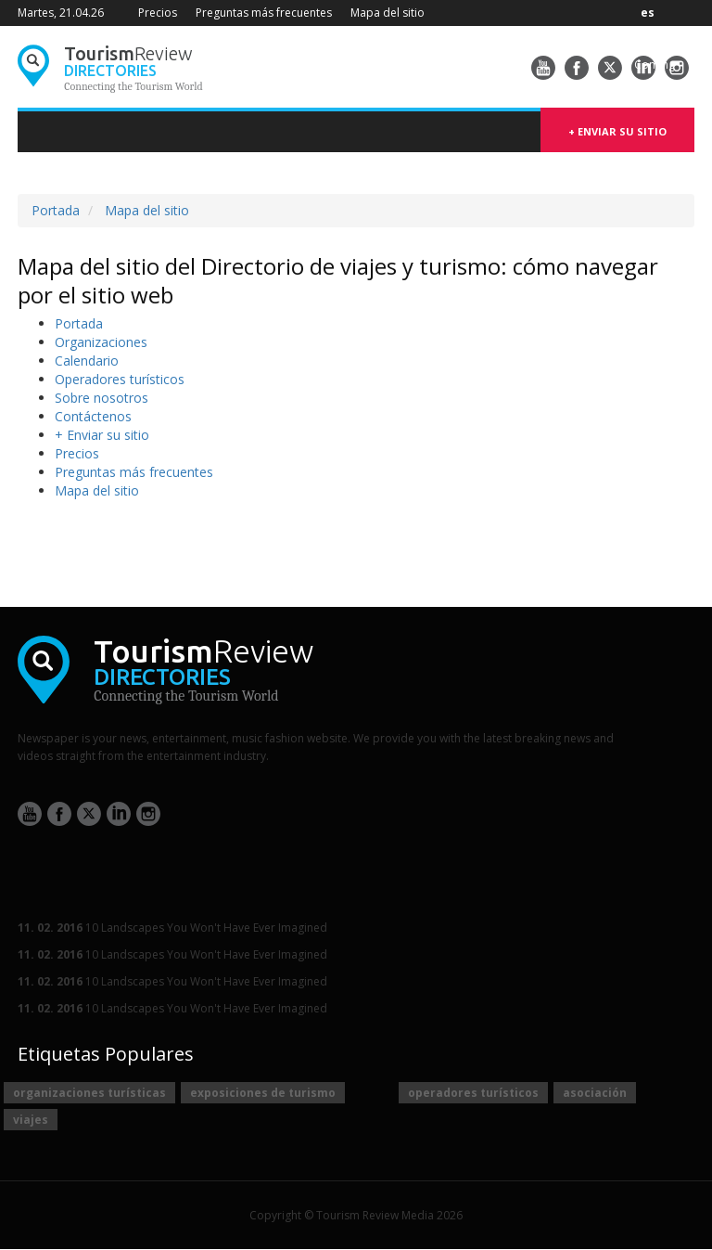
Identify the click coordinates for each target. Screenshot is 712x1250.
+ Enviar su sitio (617, 131)
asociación (595, 1093)
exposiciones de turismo (263, 1093)
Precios (157, 12)
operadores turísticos (473, 1093)
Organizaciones (101, 342)
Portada (56, 210)
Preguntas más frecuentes (264, 12)
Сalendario (87, 360)
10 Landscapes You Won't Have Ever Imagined (172, 927)
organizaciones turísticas (89, 1093)
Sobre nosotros (101, 397)
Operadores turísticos (119, 379)
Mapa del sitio (387, 12)
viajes (30, 1120)
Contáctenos (93, 416)
